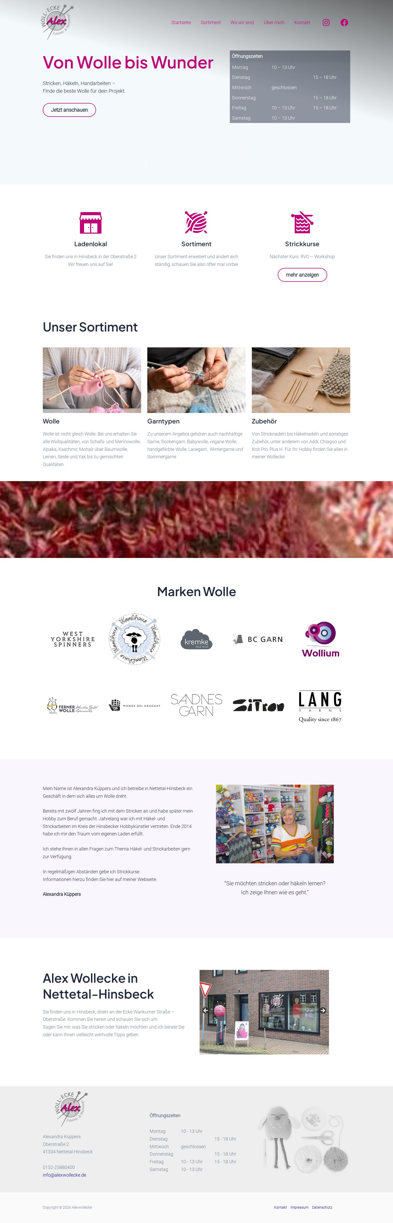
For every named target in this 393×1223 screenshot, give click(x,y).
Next (322, 1011)
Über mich (275, 22)
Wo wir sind (244, 22)
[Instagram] (326, 22)
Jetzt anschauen (69, 110)
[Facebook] (344, 22)
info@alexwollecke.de (64, 1175)
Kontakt (303, 22)
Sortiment (213, 22)
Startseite (184, 22)
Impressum (299, 1207)
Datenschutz (322, 1207)
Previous (206, 1011)
